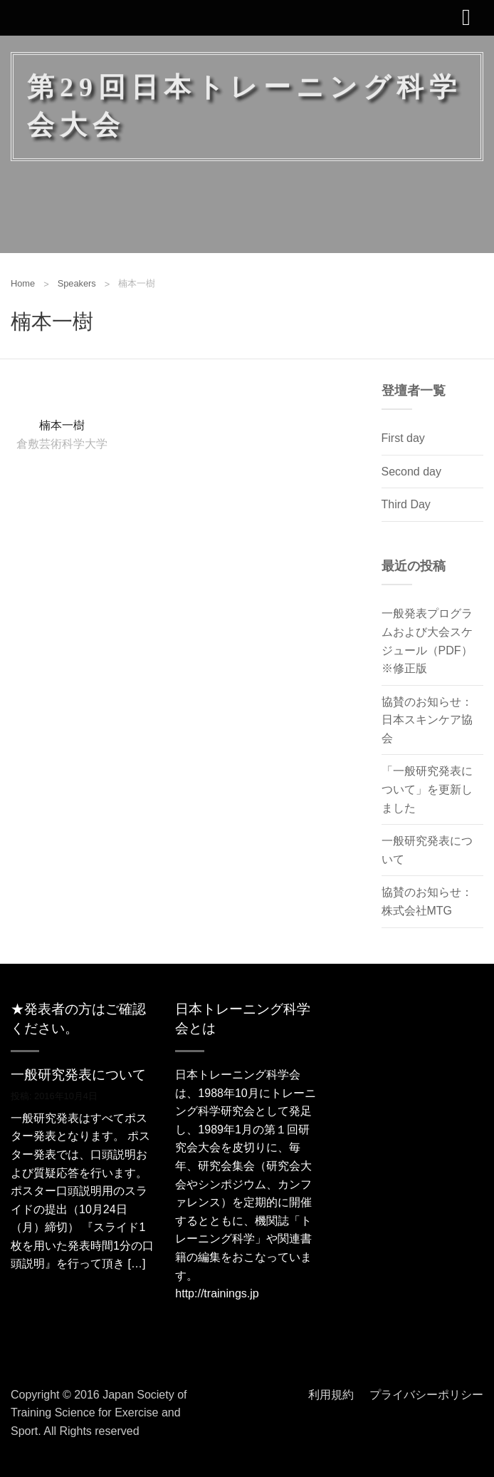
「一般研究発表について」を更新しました (427, 789)
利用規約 (331, 1395)
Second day (412, 471)
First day (403, 438)
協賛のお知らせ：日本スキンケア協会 (427, 720)
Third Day (406, 504)
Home (23, 283)
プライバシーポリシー (426, 1395)
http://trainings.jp (216, 1293)
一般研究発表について (78, 1074)
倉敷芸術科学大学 (61, 443)
